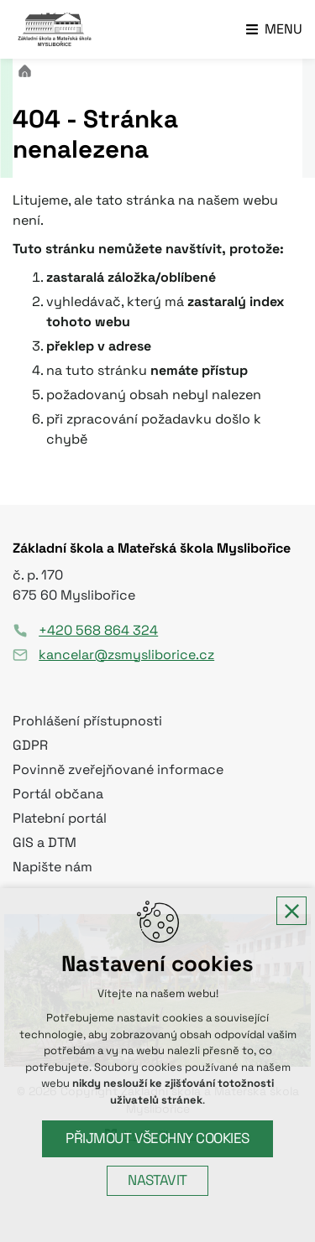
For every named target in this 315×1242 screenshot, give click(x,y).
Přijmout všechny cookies (157, 1138)
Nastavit (157, 1180)
